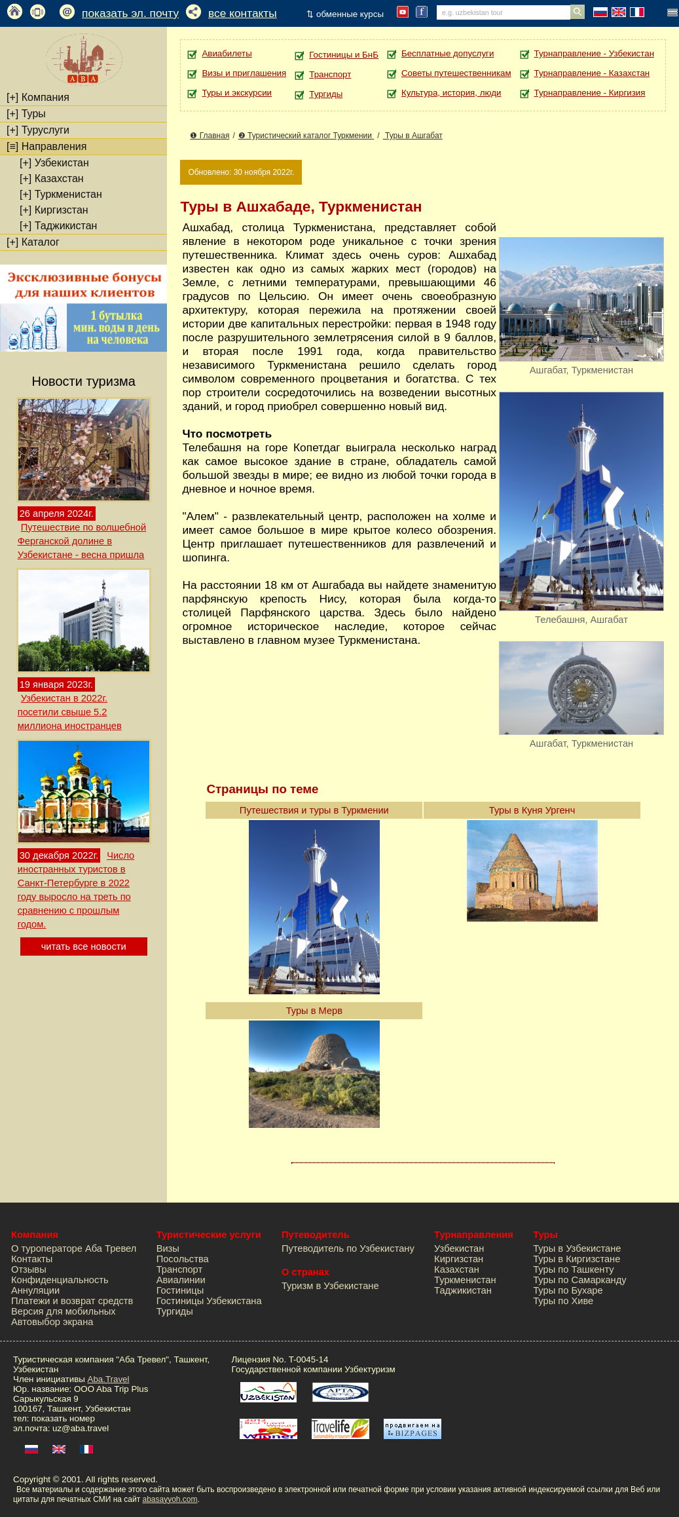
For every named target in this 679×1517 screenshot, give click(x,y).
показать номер (63, 1418)
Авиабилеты (226, 53)
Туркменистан (61, 194)
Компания (38, 97)
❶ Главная (209, 135)
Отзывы (28, 1269)
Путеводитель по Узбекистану (348, 1248)
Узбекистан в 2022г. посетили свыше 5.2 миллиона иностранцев (70, 712)
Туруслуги (38, 130)
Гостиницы (180, 1290)
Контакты (31, 1259)
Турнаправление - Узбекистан (594, 53)
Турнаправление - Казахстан (592, 73)
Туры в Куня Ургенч (532, 810)
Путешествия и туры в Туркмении (314, 810)
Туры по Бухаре (567, 1290)
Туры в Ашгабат (413, 135)
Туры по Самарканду (579, 1280)
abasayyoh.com (169, 1499)
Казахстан (52, 178)
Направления (46, 146)
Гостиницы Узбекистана (209, 1301)
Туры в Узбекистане (577, 1248)
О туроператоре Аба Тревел (73, 1248)
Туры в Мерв (314, 1010)
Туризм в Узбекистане (330, 1286)
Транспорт (330, 74)
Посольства (182, 1259)
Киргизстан (54, 209)
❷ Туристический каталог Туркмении (306, 135)
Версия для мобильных (63, 1311)
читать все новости (83, 946)
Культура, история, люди (451, 93)
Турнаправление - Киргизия (590, 93)
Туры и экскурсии (237, 93)
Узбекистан (54, 162)
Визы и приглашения (244, 73)
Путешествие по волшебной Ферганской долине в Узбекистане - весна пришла (82, 541)
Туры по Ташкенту (573, 1269)
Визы (167, 1248)
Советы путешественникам (456, 73)
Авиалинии (181, 1280)
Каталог (33, 242)
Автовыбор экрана (52, 1322)
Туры (26, 113)
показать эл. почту (130, 13)
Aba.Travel (109, 1379)
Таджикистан (58, 225)
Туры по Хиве (563, 1301)
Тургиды (325, 94)
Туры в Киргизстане (576, 1259)
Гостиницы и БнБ (343, 55)
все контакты (242, 13)
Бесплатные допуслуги (447, 53)
